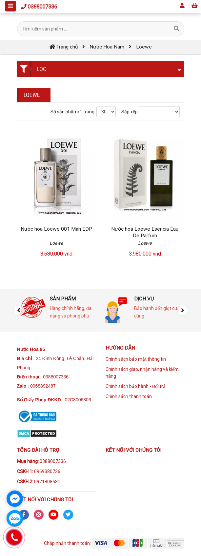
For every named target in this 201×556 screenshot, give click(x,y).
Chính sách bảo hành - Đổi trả (136, 386)
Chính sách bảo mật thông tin (136, 359)
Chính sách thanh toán (129, 396)
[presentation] (18, 310)
